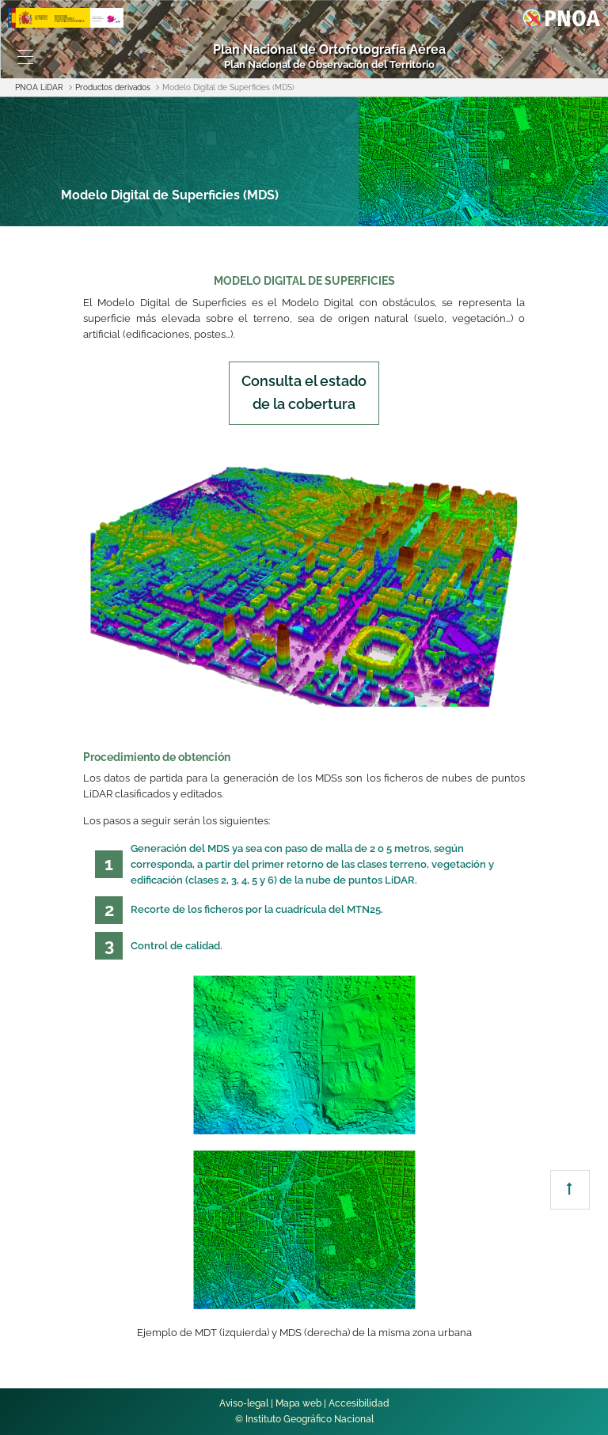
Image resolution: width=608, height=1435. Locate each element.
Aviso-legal (243, 1403)
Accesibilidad (359, 1403)
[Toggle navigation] (25, 57)
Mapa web (298, 1403)
